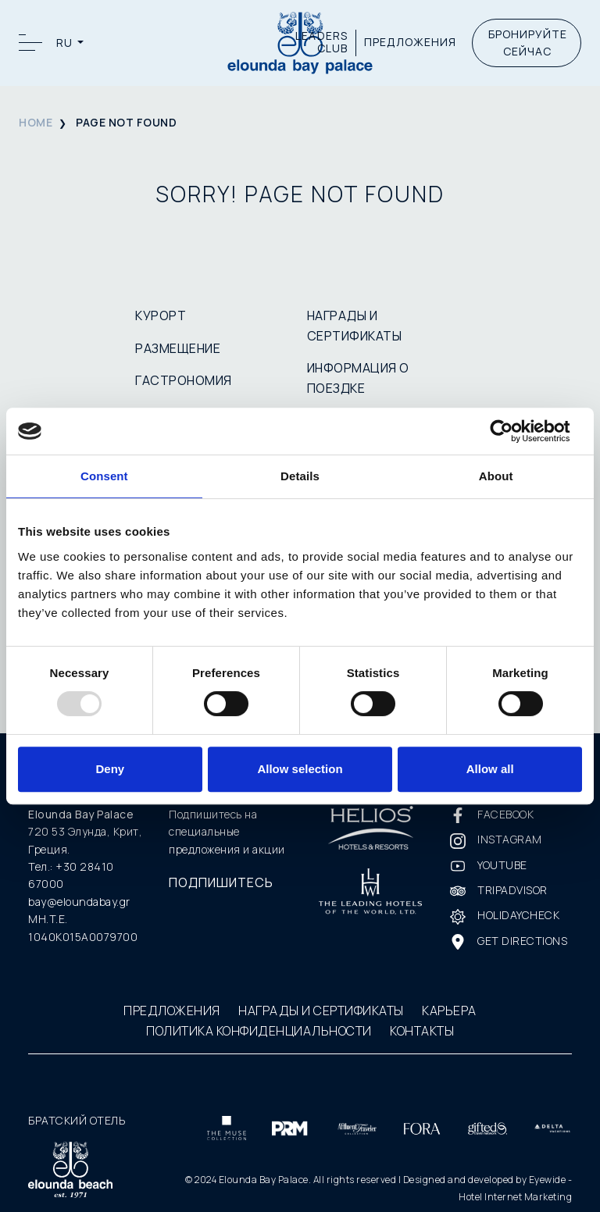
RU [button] (65, 42)
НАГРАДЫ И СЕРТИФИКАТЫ (321, 1010)
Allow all (490, 768)
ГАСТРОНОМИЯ (183, 380)
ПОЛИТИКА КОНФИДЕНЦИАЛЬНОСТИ (259, 1030)
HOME (35, 122)
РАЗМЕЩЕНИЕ (177, 348)
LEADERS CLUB (321, 43)
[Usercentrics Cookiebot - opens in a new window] (513, 431)
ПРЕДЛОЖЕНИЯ (410, 41)
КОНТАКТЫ (422, 1030)
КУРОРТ (160, 315)
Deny (109, 768)
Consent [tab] (104, 476)
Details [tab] (300, 476)
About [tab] (496, 476)
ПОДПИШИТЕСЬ (221, 882)
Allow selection (299, 768)
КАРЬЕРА (449, 1010)
